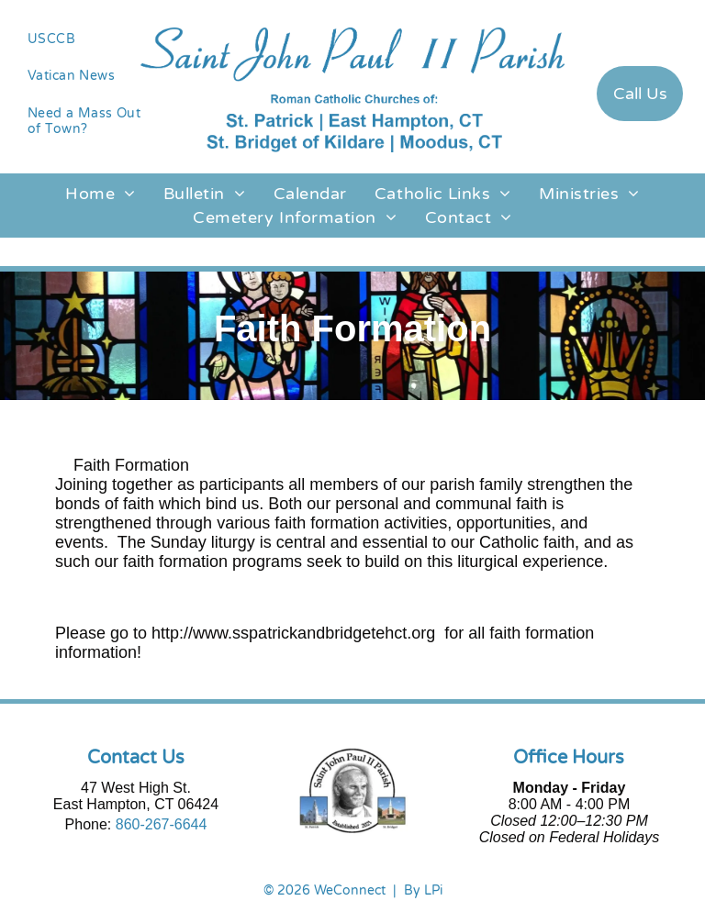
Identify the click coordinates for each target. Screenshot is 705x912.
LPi (433, 890)
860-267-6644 (161, 824)
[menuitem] (88, 39)
